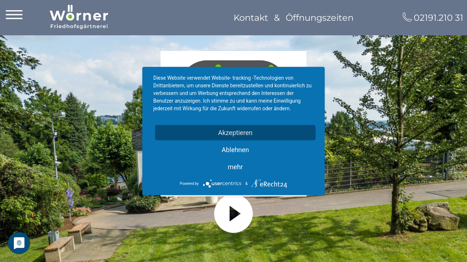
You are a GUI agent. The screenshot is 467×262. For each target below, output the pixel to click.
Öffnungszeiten (320, 17)
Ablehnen (235, 150)
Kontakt (251, 17)
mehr (235, 167)
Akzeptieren (235, 132)
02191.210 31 (438, 17)
